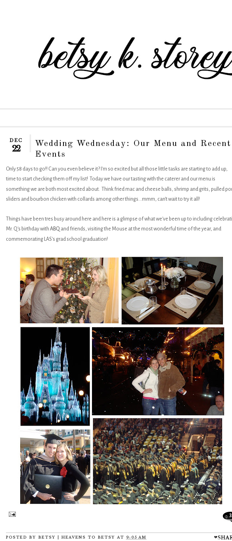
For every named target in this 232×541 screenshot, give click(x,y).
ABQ (55, 229)
